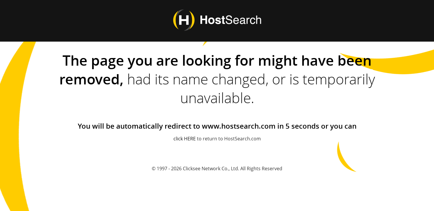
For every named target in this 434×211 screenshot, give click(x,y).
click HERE (184, 138)
